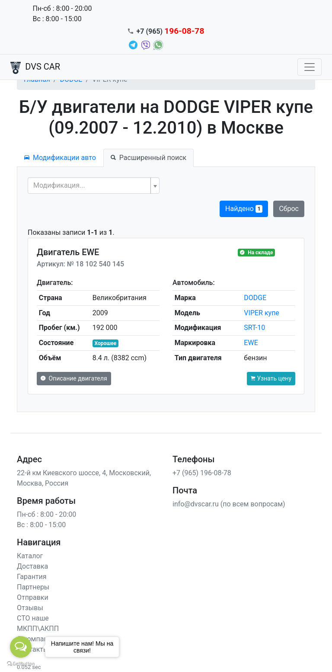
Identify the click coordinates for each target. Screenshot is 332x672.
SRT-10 (254, 327)
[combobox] (94, 185)
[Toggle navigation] (309, 67)
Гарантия (32, 577)
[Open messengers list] (21, 647)
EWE (251, 343)
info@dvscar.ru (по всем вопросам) (228, 504)
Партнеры (33, 587)
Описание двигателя (74, 378)
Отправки (32, 597)
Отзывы (30, 608)
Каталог (30, 556)
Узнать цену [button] (271, 378)
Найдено (243, 209)
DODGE (255, 298)
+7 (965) (170, 31)
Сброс (289, 209)
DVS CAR (35, 67)
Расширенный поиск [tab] (148, 158)
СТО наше (33, 618)
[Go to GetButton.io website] (21, 663)
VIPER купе (261, 313)
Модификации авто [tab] (60, 158)
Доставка (32, 566)
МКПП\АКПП (38, 628)
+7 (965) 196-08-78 (201, 473)
